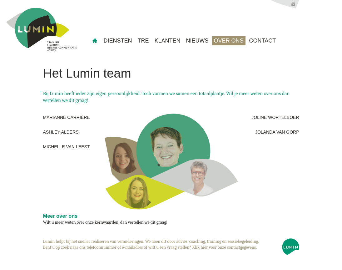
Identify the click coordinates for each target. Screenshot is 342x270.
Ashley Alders (61, 132)
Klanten (168, 41)
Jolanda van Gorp (277, 132)
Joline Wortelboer (275, 117)
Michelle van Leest (66, 146)
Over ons (229, 41)
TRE (143, 41)
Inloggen (284, 4)
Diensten (118, 41)
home (95, 40)
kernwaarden (106, 222)
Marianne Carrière (66, 117)
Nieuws (197, 41)
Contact (262, 41)
